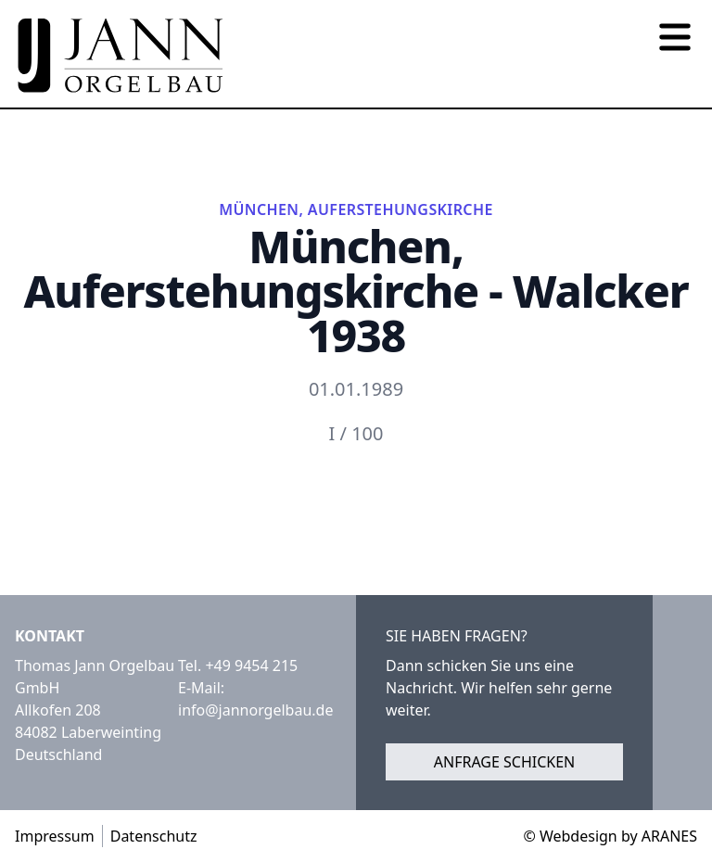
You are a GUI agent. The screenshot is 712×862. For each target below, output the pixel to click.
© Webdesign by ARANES (610, 836)
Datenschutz (153, 836)
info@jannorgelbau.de (255, 710)
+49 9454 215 (251, 665)
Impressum (55, 836)
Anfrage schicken (505, 762)
